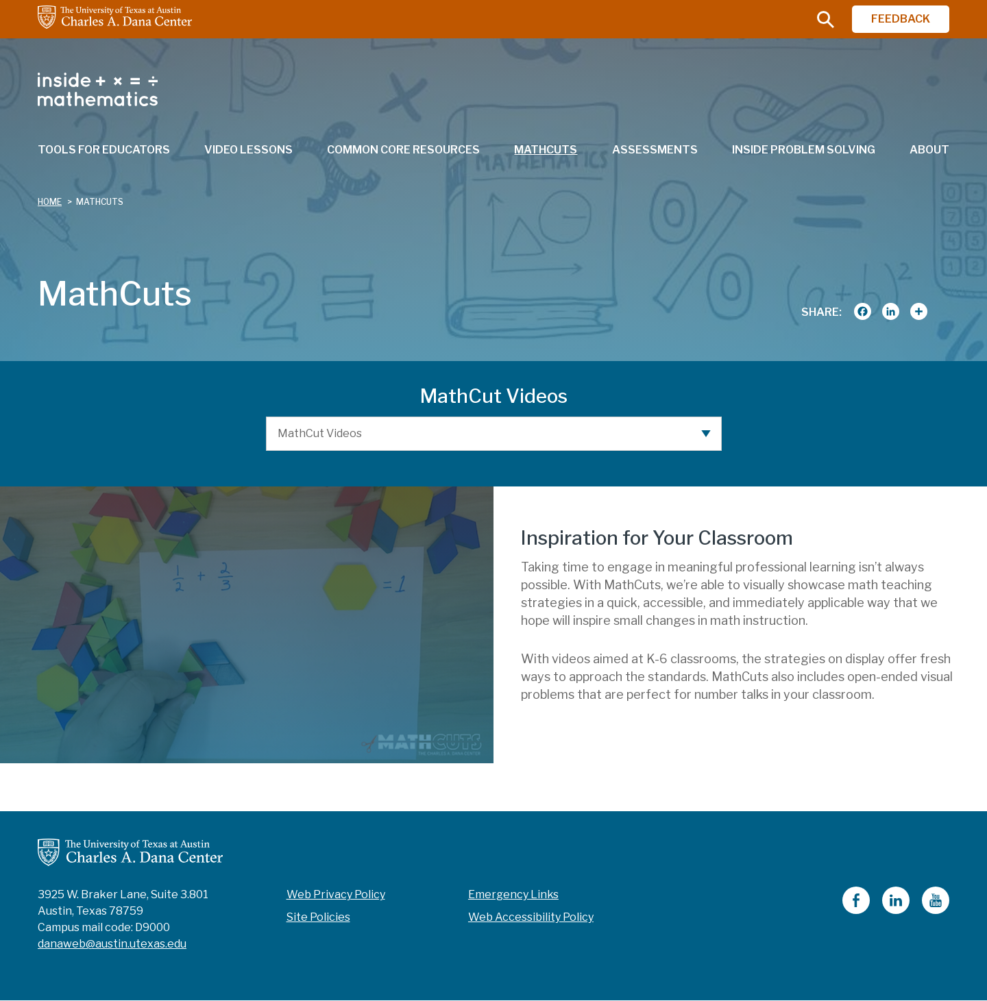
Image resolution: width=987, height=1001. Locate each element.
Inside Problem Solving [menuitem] (803, 149)
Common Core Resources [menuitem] (403, 149)
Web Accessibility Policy (531, 917)
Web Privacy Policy (336, 894)
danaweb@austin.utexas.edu (112, 943)
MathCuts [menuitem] (545, 149)
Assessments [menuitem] (655, 149)
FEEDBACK (900, 18)
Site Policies (318, 917)
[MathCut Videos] (494, 434)
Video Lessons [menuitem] (248, 149)
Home (50, 202)
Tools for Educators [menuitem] (104, 149)
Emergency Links (513, 894)
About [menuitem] (929, 149)
